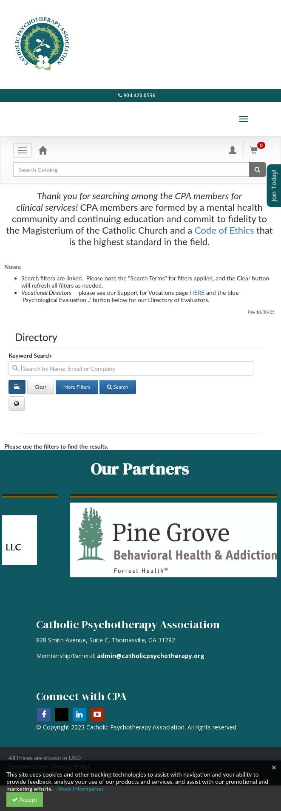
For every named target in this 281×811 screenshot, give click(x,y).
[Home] (42, 147)
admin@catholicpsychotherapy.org (150, 656)
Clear (41, 387)
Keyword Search (30, 355)
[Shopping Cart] (259, 147)
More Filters (77, 387)
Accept (24, 799)
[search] (131, 368)
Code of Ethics (224, 230)
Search (117, 387)
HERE (197, 292)
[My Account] (232, 147)
